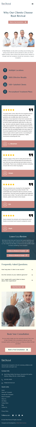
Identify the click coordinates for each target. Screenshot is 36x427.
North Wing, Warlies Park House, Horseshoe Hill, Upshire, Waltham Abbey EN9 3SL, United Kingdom (18, 375)
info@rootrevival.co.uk (9, 383)
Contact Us (4, 407)
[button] (18, 22)
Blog (3, 405)
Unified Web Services (21, 423)
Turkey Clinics (5, 403)
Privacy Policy (5, 411)
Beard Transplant (6, 397)
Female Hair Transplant (7, 394)
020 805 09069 (8, 379)
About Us (4, 399)
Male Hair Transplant (7, 392)
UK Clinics (4, 401)
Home (3, 390)
